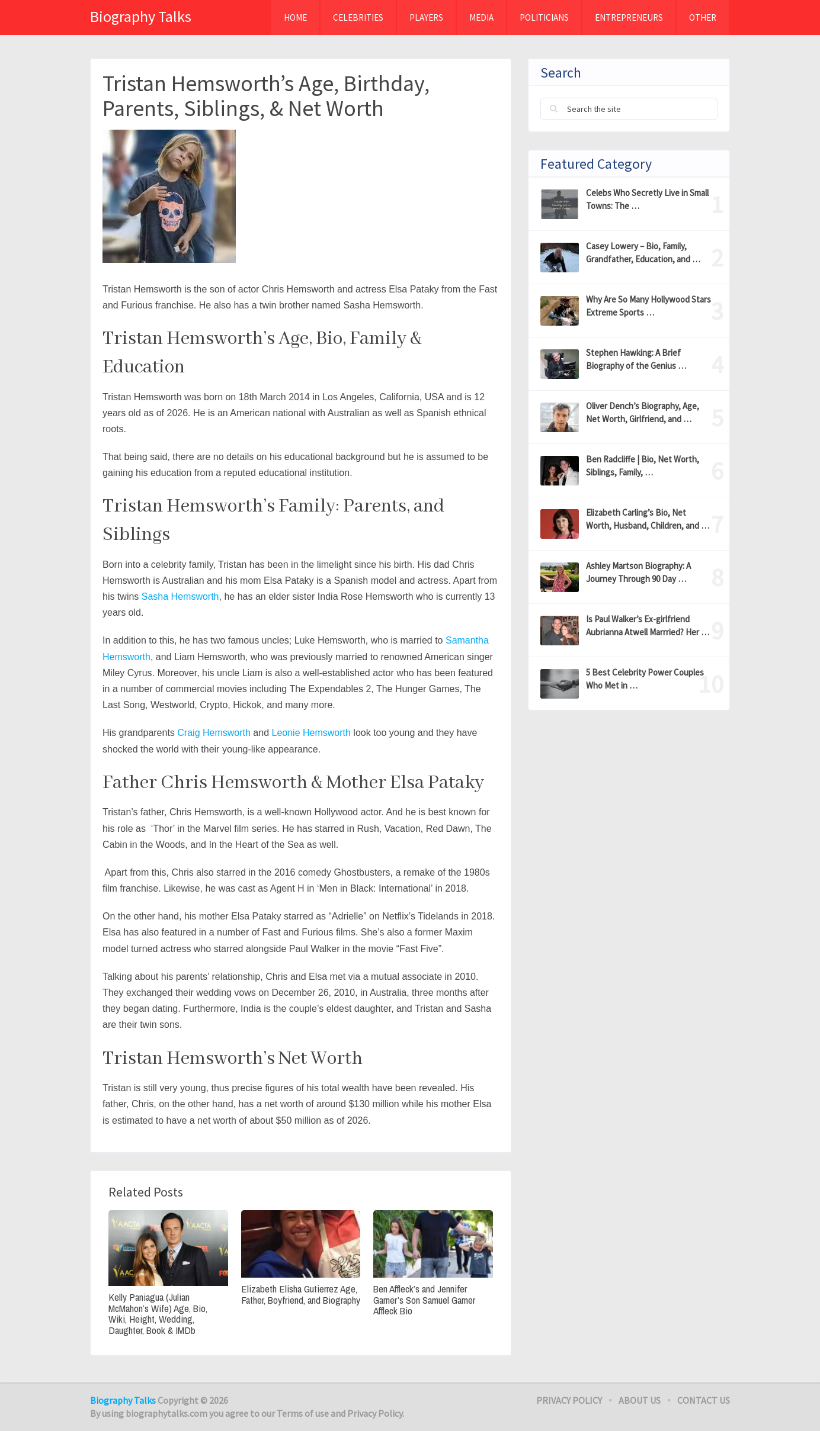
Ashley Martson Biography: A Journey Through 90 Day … (638, 572)
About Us (640, 1400)
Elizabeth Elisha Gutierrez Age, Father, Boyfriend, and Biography (300, 1294)
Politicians (544, 17)
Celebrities (358, 17)
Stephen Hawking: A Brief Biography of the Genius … (636, 359)
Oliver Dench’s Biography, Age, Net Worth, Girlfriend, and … (642, 412)
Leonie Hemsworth (310, 733)
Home (295, 17)
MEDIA (481, 17)
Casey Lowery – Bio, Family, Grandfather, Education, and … (643, 252)
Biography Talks (140, 16)
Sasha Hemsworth (180, 596)
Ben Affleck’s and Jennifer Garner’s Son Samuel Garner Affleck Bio (424, 1300)
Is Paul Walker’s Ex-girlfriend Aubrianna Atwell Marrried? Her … (647, 625)
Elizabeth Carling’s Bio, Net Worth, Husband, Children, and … (647, 519)
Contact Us (703, 1400)
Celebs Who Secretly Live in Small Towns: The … (647, 199)
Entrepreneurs (629, 17)
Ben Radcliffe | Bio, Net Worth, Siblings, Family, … (642, 466)
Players (426, 17)
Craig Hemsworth (214, 733)
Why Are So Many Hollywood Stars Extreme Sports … (648, 306)
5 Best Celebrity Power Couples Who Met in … (645, 679)
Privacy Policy (569, 1400)
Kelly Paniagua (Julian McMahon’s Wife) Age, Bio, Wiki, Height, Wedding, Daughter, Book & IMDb (157, 1314)
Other (702, 17)
